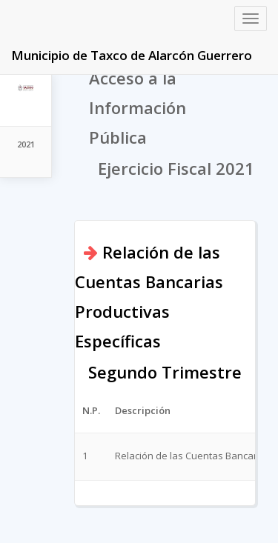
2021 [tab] (26, 144)
